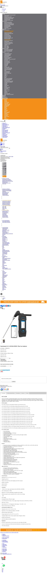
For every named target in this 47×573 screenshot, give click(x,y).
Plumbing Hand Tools (8, 79)
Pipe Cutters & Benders (8, 78)
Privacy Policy (4, 549)
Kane (5, 109)
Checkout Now (3, 155)
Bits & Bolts (6, 56)
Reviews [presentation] (23, 393)
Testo (5, 118)
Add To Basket (3, 359)
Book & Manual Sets (5, 192)
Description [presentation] (3, 393)
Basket (2, 144)
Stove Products (4, 259)
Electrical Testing (7, 35)
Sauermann (6, 114)
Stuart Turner (6, 116)
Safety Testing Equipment (8, 81)
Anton (5, 100)
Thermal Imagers (5, 215)
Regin (5, 111)
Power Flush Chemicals (8, 50)
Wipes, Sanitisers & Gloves (8, 94)
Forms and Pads (5, 130)
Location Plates (7, 72)
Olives (5, 76)
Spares (5, 86)
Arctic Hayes (6, 102)
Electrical (3, 234)
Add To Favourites (3, 360)
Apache (5, 101)
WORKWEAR (4, 97)
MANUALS (4, 21)
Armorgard (6, 103)
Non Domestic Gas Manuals (9, 24)
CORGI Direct (4, 275)
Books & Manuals (5, 124)
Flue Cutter (6, 63)
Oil (5, 75)
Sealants (5, 83)
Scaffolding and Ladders (6, 260)
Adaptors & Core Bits (8, 53)
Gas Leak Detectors (7, 36)
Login (3, 10)
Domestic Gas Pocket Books (9, 23)
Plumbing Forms (7, 19)
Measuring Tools (7, 38)
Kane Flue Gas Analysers (8, 37)
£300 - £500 (6, 45)
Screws (5, 82)
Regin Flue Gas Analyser (8, 40)
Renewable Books (7, 26)
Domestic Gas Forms (7, 16)
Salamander (6, 112)
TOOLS (3, 170)
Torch (5, 91)
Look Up (13, 381)
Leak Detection (7, 71)
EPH (5, 107)
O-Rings (3, 249)
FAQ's (3, 129)
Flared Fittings (6, 61)
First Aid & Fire (7, 60)
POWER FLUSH (5, 48)
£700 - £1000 (6, 47)
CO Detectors (6, 34)
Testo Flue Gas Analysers (8, 43)
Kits (5, 70)
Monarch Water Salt (7, 73)
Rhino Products (4, 284)
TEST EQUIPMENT (4, 167)
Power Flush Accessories (8, 49)
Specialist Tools (7, 87)
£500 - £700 (6, 46)
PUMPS (3, 96)
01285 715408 (2, 146)
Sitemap (4, 133)
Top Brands (4, 135)
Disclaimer (4, 128)
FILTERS (3, 95)
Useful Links (4, 137)
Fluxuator (6, 65)
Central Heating (7, 58)
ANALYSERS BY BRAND (9, 30)
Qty (9, 358)
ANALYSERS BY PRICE (8, 31)
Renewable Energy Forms (8, 20)
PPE (5, 77)
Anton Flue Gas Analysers (8, 33)
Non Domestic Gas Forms (8, 18)
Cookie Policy (5, 126)
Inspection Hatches (7, 69)
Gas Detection (4, 241)
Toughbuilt (4, 289)
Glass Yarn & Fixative (8, 67)
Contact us (4, 125)
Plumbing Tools (7, 80)
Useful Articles (5, 136)
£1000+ (3, 209)
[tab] (3, 393)
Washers (5, 92)
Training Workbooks (7, 28)
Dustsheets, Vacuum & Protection (7, 233)
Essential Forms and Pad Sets (9, 17)
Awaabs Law (4, 547)
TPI (5, 117)
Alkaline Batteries (7, 55)
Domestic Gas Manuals (8, 22)
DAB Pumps (6, 105)
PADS (3, 14)
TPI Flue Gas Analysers (8, 42)
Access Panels (6, 52)
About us (3, 534)
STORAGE (4, 173)
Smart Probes (6, 41)
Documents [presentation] (18, 393)
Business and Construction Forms (7, 181)
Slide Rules (6, 27)
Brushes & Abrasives (7, 57)
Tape (3, 264)
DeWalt (5, 106)
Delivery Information (6, 127)
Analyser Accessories (8, 32)
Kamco (5, 108)
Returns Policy (5, 131)
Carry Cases (6, 15)
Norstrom (6, 110)
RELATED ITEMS (7, 39)
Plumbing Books (7, 25)
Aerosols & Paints (7, 54)
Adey (5, 99)
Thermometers (6, 90)
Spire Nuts (6, 88)
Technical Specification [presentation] (10, 393)
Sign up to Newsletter (6, 132)
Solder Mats (6, 85)
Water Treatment (7, 93)
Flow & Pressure (7, 62)
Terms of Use (4, 134)
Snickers (6, 115)
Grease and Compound (8, 68)
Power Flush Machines (8, 51)
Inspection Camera (5, 217)
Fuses (5, 66)
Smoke (5, 84)
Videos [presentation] (27, 393)
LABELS (3, 165)
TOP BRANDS (4, 98)
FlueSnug (6, 64)
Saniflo (5, 113)
